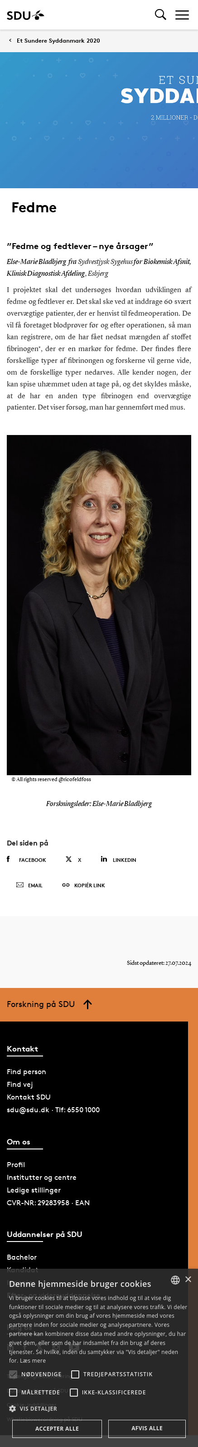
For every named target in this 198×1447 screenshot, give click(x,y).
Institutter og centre (42, 1177)
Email (29, 885)
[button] (13, 1374)
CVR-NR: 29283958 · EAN (48, 1202)
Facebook (26, 859)
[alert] (99, 1358)
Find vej (20, 1084)
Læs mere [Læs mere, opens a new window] (33, 1360)
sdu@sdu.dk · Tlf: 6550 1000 (53, 1109)
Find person (26, 1071)
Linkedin (118, 859)
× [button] (187, 1279)
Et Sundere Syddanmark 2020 (58, 41)
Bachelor (22, 1257)
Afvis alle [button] (147, 1428)
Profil (16, 1164)
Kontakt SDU (29, 1097)
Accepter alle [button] (57, 1428)
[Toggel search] (160, 14)
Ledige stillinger (34, 1190)
